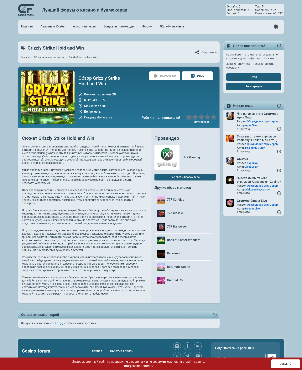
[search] (276, 27)
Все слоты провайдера (185, 177)
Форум (147, 26)
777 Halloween (177, 226)
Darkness (173, 253)
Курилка (252, 163)
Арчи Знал (251, 125)
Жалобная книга (172, 26)
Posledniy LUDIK (255, 147)
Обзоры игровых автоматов (49, 57)
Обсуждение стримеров (262, 121)
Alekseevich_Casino (257, 189)
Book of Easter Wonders (183, 240)
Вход (254, 77)
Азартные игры (84, 26)
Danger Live (252, 208)
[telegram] (187, 356)
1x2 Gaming (191, 157)
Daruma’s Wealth (178, 267)
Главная (27, 26)
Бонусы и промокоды (119, 26)
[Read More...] (279, 129)
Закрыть (285, 363)
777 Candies (175, 199)
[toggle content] (215, 315)
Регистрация (254, 86)
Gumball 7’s (175, 280)
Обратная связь (121, 351)
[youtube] (198, 356)
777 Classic (175, 213)
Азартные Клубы (52, 26)
